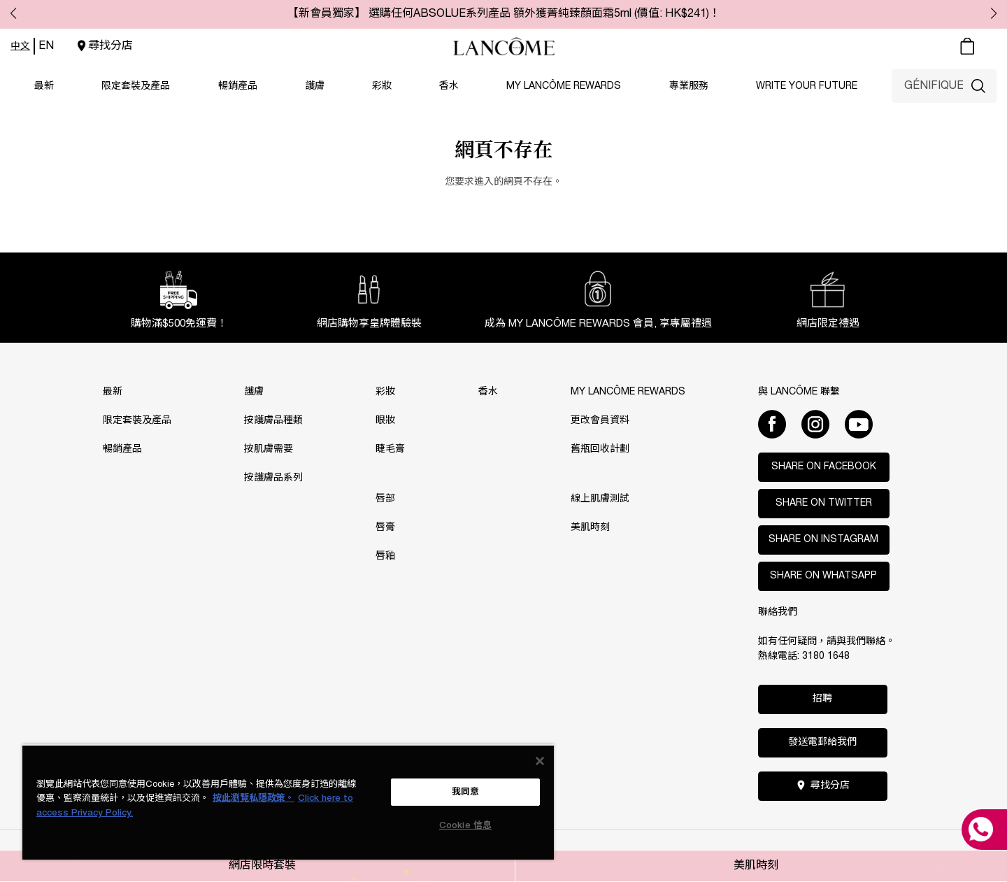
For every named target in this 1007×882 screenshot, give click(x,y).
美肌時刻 (756, 866)
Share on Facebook (823, 466)
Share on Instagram (823, 539)
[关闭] (540, 761)
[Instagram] (815, 424)
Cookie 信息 (465, 826)
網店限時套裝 (262, 866)
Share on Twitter (824, 503)
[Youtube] (859, 424)
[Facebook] (772, 424)
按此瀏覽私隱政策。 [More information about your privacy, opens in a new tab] (253, 798)
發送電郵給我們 (822, 742)
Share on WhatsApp (823, 576)
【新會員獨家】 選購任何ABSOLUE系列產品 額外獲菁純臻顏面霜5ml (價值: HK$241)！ (503, 14)
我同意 (465, 792)
